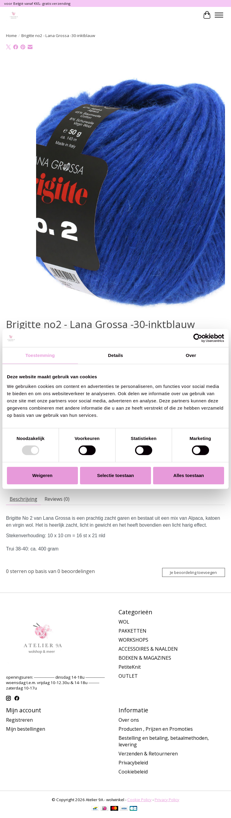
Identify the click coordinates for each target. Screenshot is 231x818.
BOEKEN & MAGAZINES (145, 658)
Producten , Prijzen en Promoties (156, 729)
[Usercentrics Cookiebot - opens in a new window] (197, 337)
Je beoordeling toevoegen (193, 572)
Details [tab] (115, 355)
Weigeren (42, 475)
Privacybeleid (133, 762)
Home (11, 35)
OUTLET (128, 676)
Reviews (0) (57, 499)
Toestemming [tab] (40, 355)
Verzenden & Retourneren (148, 753)
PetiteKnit (130, 667)
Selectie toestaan (115, 475)
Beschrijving (23, 499)
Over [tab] (191, 355)
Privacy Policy (167, 799)
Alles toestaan (188, 475)
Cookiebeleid (133, 771)
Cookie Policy (139, 799)
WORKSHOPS (133, 640)
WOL (124, 621)
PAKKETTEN (132, 630)
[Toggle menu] (219, 15)
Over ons (129, 720)
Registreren (19, 720)
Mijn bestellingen (25, 729)
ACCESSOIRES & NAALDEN (148, 649)
